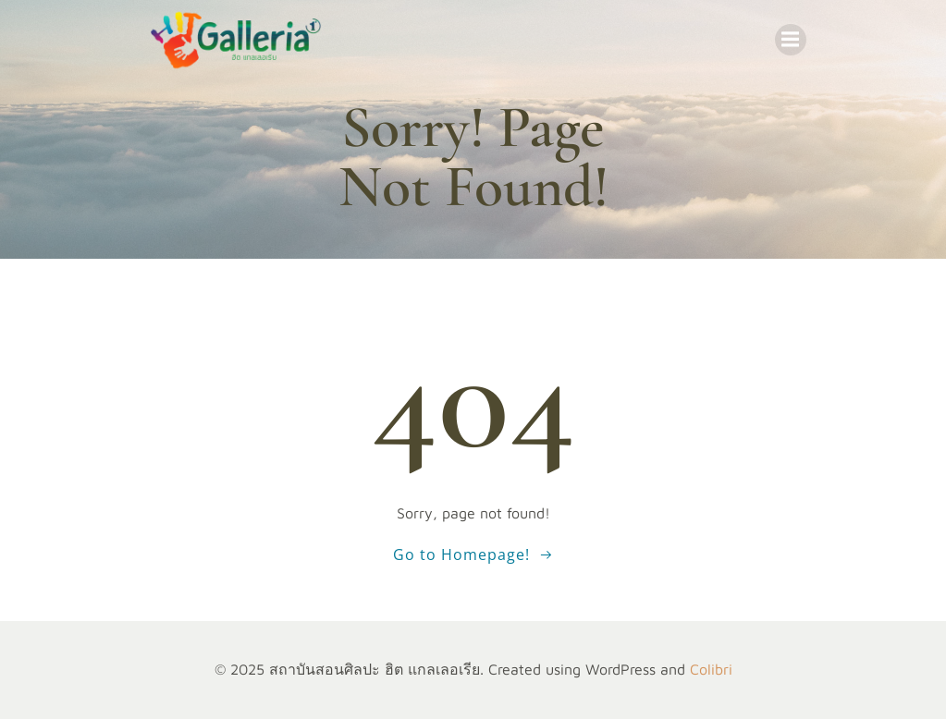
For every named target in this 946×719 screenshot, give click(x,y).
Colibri (711, 669)
